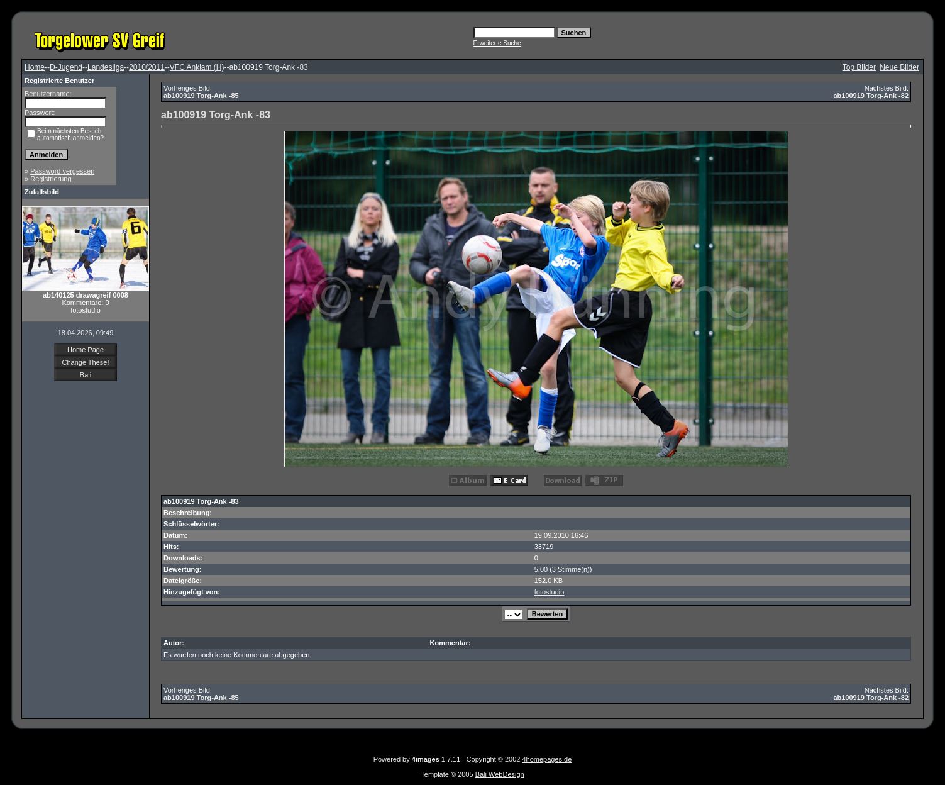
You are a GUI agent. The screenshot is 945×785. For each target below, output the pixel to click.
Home (35, 67)
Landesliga (105, 67)
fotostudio (549, 592)
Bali (85, 375)
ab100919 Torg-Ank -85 (201, 95)
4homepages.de (547, 759)
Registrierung (50, 178)
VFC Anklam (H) (197, 67)
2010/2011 (147, 67)
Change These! (85, 362)
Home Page (85, 350)
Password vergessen (62, 171)
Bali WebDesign (499, 774)
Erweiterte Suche (497, 43)
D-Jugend (66, 67)
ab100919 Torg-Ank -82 (871, 95)
